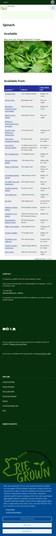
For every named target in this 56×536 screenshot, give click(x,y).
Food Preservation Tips (10, 406)
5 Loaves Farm (10, 94)
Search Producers (8, 387)
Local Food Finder (9, 382)
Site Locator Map (8, 391)
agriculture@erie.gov (9, 293)
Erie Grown (7, 7)
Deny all (27, 525)
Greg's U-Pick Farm (11, 167)
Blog (4, 410)
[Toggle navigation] (53, 8)
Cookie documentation (13, 512)
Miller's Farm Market (12, 226)
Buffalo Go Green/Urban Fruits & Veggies (11, 124)
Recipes (5, 401)
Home (8, 14)
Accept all (27, 531)
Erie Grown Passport (9, 396)
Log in (5, 2)
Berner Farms (10, 100)
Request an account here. (18, 344)
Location (9, 90)
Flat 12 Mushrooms (11, 154)
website (20, 293)
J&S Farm (8, 201)
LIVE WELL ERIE (45, 354)
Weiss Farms (9, 252)
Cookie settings (27, 519)
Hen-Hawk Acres (11, 195)
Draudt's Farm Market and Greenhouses (10, 132)
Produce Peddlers (11, 233)
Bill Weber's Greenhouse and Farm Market (10, 109)
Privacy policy (10, 510)
